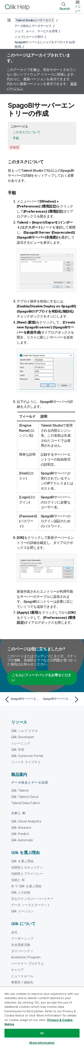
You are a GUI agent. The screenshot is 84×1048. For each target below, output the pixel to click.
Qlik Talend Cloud (24, 797)
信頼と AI (17, 880)
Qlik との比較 (20, 892)
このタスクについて (27, 132)
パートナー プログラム (27, 963)
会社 (14, 932)
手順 (16, 138)
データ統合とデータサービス (33, 25)
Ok (42, 1033)
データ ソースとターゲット (30, 905)
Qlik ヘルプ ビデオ (24, 731)
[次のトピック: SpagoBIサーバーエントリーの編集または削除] (62, 699)
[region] (42, 1017)
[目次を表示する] (9, 20)
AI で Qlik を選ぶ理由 (26, 886)
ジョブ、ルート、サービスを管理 (36, 31)
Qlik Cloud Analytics (26, 821)
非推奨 (14, 147)
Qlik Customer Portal (27, 756)
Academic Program (26, 957)
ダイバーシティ (22, 951)
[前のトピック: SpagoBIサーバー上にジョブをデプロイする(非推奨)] (22, 699)
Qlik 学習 (17, 749)
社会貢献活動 (20, 945)
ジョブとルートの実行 (29, 36)
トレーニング (20, 743)
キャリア (17, 970)
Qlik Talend (19, 790)
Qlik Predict (20, 834)
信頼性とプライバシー (27, 873)
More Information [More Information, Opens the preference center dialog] (41, 1042)
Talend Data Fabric (25, 803)
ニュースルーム (22, 976)
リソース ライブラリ (26, 762)
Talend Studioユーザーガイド (34, 20)
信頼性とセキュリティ (27, 867)
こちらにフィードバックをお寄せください (41, 677)
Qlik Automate (22, 840)
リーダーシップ (22, 938)
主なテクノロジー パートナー (32, 898)
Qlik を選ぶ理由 (22, 861)
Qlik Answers (21, 827)
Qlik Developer (22, 737)
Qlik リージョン (22, 911)
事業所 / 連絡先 (22, 982)
